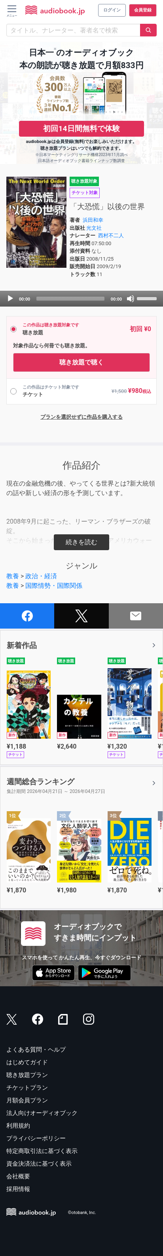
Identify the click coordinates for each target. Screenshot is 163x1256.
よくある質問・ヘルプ (36, 1049)
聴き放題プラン (27, 1075)
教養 (12, 576)
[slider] (70, 299)
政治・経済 (41, 576)
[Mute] (131, 299)
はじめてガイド (27, 1062)
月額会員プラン (27, 1100)
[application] (81, 299)
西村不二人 (111, 235)
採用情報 (18, 1189)
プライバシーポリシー (36, 1138)
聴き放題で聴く (81, 362)
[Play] (10, 299)
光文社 (94, 228)
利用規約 (18, 1125)
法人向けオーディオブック (42, 1113)
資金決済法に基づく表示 (39, 1163)
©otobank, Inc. (82, 1212)
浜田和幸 (93, 220)
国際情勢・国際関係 (53, 585)
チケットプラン (27, 1087)
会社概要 (18, 1176)
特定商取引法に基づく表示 (42, 1151)
